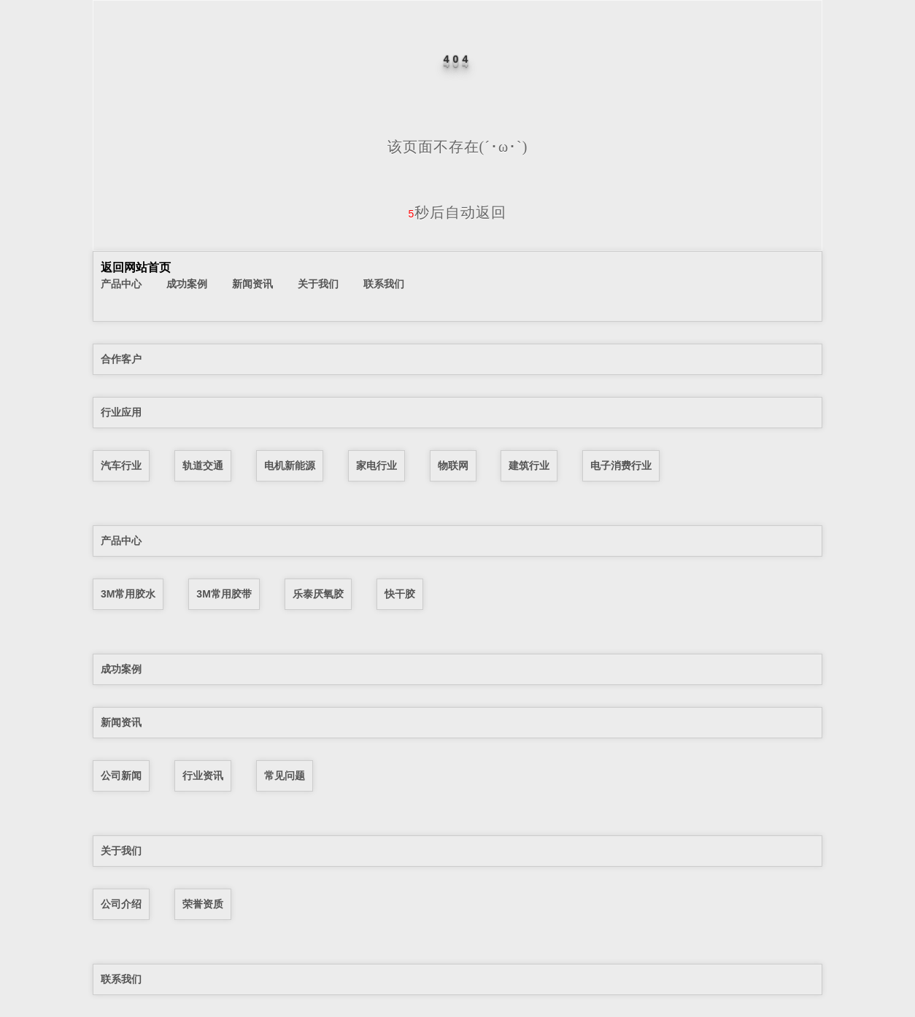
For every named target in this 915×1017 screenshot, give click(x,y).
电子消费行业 (621, 465)
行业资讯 (202, 775)
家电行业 (376, 465)
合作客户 (121, 359)
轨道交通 (202, 465)
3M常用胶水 (128, 594)
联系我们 (383, 284)
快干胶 (400, 594)
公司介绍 (121, 904)
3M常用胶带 (223, 594)
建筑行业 (529, 465)
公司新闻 (121, 775)
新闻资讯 (252, 284)
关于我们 (318, 284)
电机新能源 (289, 465)
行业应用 (121, 412)
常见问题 (284, 775)
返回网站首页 (136, 267)
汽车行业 (121, 465)
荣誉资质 (202, 904)
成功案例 (186, 284)
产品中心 (121, 284)
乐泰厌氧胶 (318, 594)
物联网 (453, 465)
